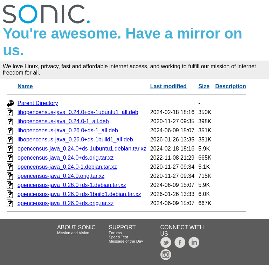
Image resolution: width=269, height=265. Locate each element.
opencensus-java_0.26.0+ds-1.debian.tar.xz (72, 185)
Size (203, 86)
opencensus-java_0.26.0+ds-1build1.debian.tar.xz (79, 194)
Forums (115, 233)
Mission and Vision (73, 233)
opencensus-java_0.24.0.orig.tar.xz (61, 176)
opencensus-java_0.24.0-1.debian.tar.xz (67, 167)
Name (25, 86)
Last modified (168, 86)
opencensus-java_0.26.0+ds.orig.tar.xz (65, 203)
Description (230, 86)
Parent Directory (38, 103)
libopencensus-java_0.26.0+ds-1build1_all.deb (75, 139)
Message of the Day (126, 241)
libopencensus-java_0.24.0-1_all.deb (63, 121)
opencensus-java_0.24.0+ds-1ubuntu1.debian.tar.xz (82, 149)
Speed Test (118, 237)
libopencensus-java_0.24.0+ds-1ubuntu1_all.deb (78, 112)
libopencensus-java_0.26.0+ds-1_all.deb (68, 130)
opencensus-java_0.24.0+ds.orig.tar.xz (65, 158)
